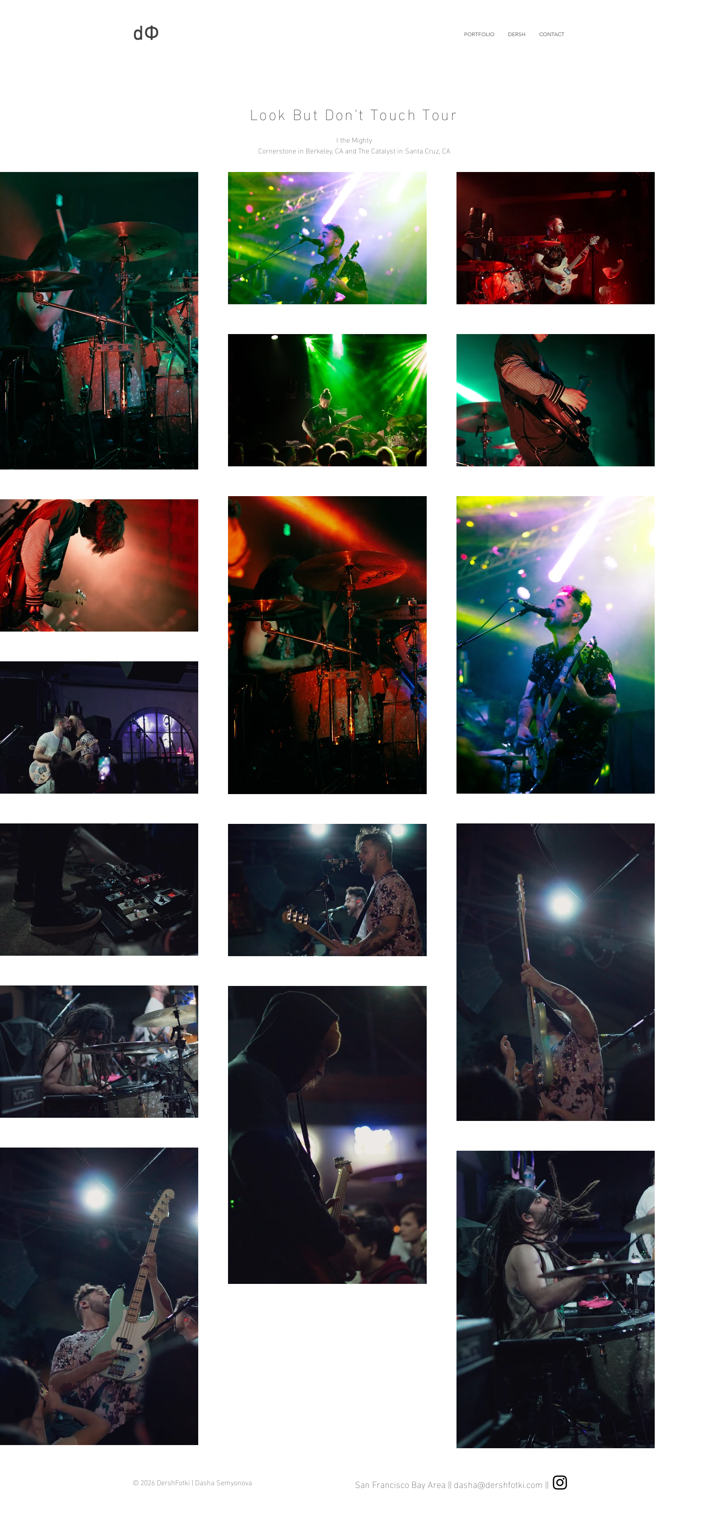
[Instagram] (559, 1482)
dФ (146, 34)
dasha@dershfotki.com (498, 1483)
